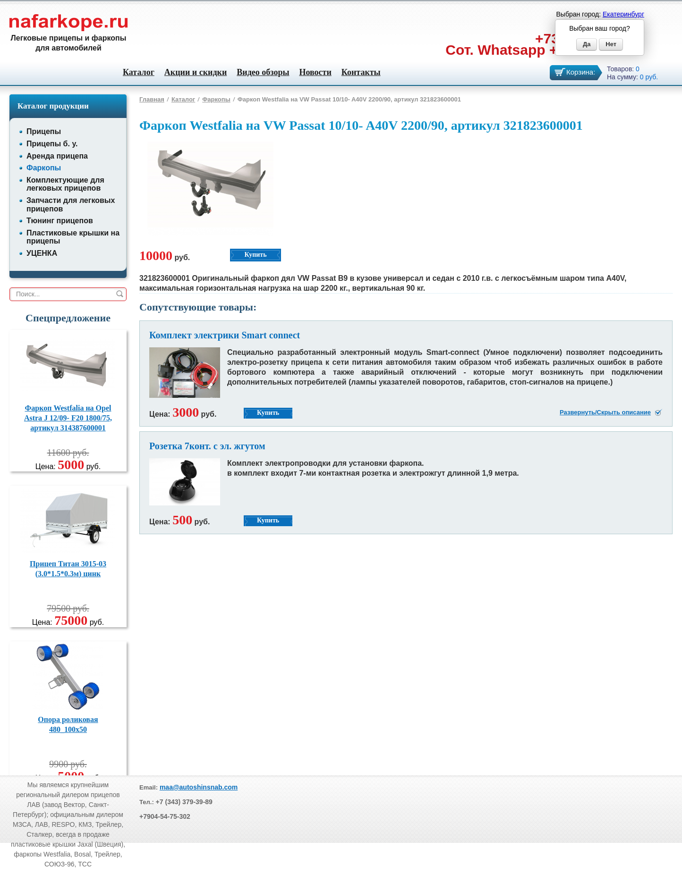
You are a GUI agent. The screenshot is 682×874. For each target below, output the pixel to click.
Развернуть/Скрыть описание (605, 412)
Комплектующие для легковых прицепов (65, 184)
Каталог (138, 72)
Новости (315, 72)
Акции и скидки (195, 72)
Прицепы (43, 131)
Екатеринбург (623, 14)
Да (587, 44)
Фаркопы (43, 168)
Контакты (361, 72)
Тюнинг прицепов (59, 221)
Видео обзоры (263, 72)
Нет (610, 44)
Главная (151, 99)
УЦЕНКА (41, 253)
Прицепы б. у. (51, 144)
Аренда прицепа (57, 156)
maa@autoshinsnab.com (199, 787)
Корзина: (580, 72)
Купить (255, 254)
